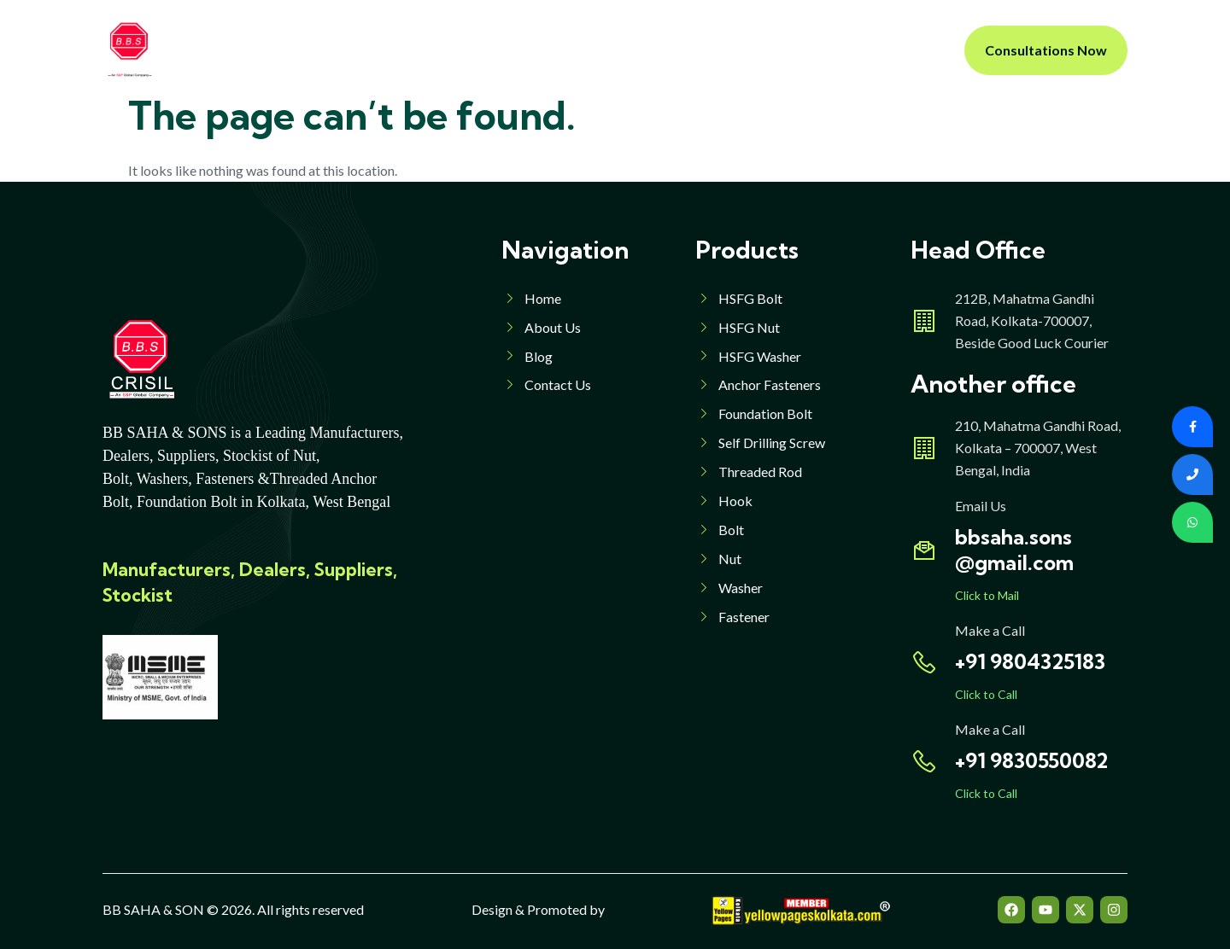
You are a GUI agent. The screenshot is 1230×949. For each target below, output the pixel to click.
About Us (420, 50)
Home (344, 50)
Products (515, 50)
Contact (768, 50)
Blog (700, 50)
